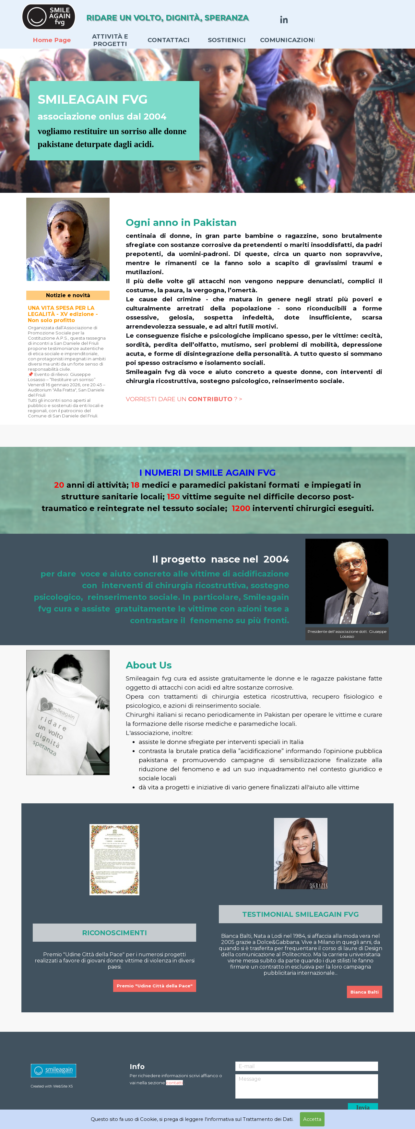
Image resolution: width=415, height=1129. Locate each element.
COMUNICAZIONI (288, 40)
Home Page (52, 40)
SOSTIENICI (227, 40)
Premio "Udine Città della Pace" (155, 985)
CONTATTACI (169, 40)
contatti (174, 1082)
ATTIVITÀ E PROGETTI (110, 40)
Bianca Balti (364, 992)
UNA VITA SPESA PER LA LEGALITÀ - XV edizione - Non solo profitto (63, 314)
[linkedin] (284, 19)
